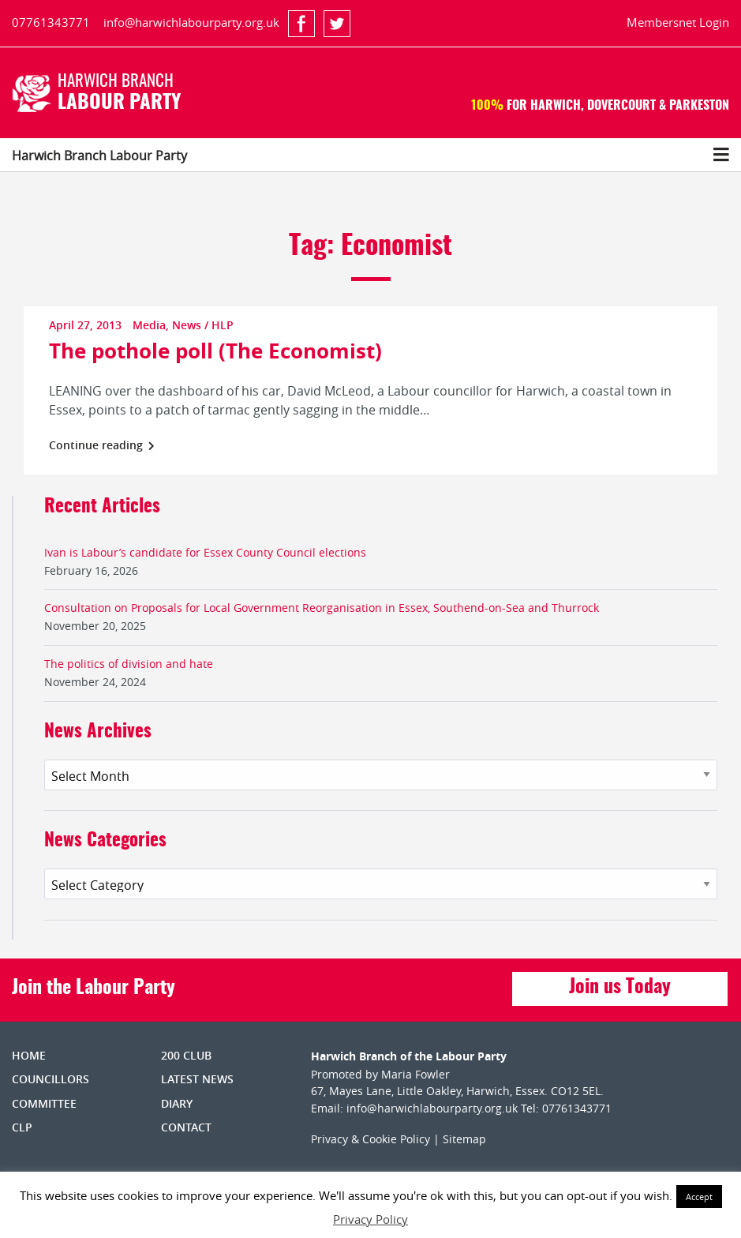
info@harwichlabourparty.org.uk (191, 22)
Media (149, 324)
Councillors (50, 1078)
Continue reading (102, 444)
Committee (44, 1103)
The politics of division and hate (128, 663)
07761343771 (51, 22)
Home (29, 1055)
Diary (177, 1103)
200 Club (186, 1055)
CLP (22, 1127)
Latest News (197, 1078)
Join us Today (620, 987)
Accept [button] (699, 1196)
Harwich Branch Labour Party (99, 155)
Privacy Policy (370, 1219)
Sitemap (464, 1138)
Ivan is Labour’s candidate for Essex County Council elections (205, 552)
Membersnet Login (678, 22)
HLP (222, 324)
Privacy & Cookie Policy (370, 1138)
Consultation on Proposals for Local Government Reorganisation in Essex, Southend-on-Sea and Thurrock (321, 607)
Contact (186, 1127)
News (186, 324)
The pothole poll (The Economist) (215, 350)
